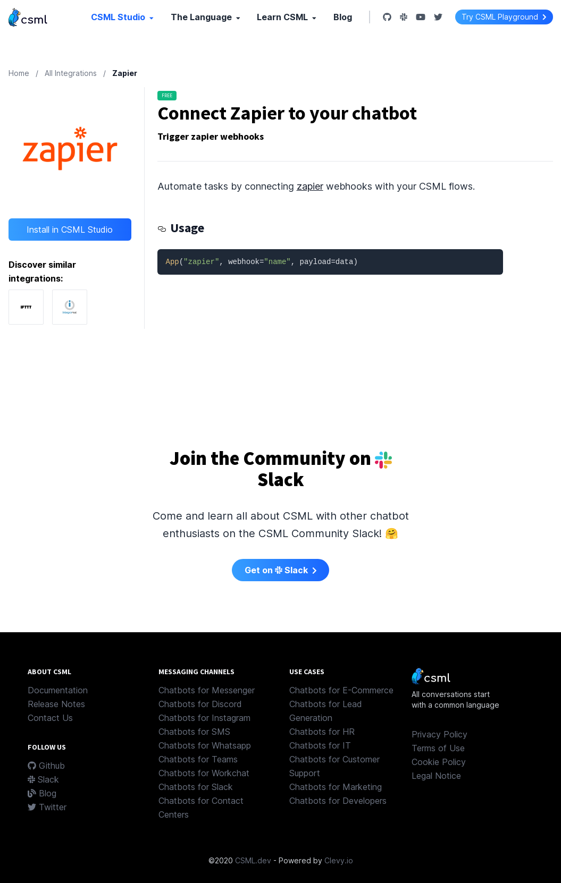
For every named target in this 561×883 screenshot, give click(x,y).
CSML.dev (253, 860)
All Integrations (71, 73)
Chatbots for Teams (198, 759)
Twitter (47, 807)
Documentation (58, 690)
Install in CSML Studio (70, 229)
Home (19, 73)
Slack (43, 779)
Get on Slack (281, 570)
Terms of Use (438, 748)
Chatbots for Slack (195, 787)
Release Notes (56, 704)
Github (46, 765)
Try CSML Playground (504, 16)
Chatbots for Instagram (204, 717)
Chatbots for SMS (194, 731)
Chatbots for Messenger (206, 690)
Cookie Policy (439, 762)
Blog (342, 17)
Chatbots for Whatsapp (204, 745)
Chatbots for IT (320, 745)
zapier (310, 186)
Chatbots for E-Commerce (341, 690)
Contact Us (50, 717)
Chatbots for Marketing (335, 787)
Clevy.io (338, 860)
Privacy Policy (439, 734)
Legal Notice (436, 775)
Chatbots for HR (322, 731)
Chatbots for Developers (338, 800)
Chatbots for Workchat (203, 773)
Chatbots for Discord (200, 704)
